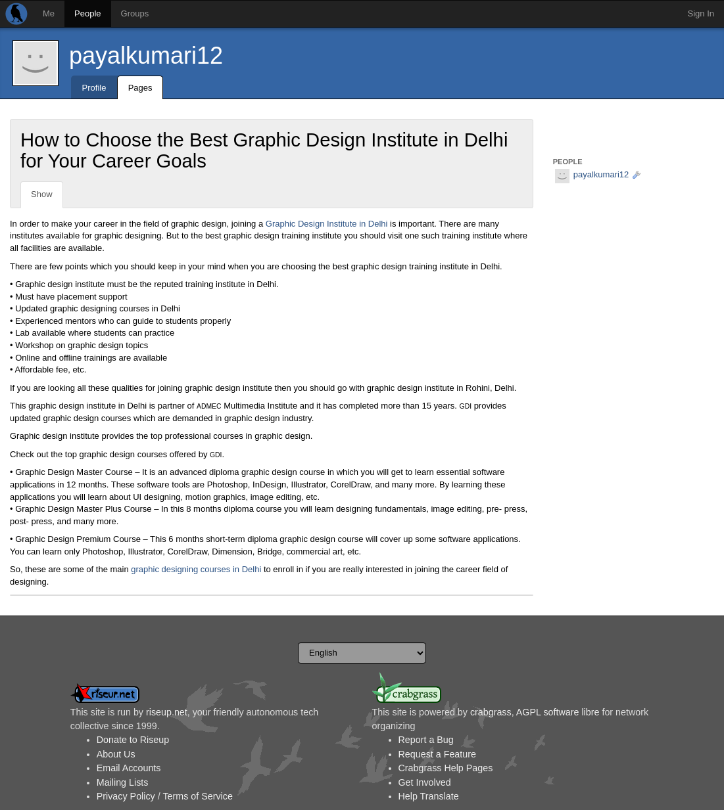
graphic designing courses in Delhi (196, 569)
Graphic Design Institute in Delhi (327, 224)
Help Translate (428, 796)
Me (49, 13)
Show (42, 194)
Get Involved (424, 782)
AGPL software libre (558, 712)
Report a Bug (426, 739)
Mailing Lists (123, 782)
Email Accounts (129, 768)
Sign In (701, 13)
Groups (135, 13)
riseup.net (166, 712)
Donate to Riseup (133, 739)
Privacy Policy (126, 796)
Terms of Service (197, 796)
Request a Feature (437, 754)
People (87, 13)
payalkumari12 (146, 55)
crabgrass (491, 712)
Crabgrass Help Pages (445, 768)
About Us (116, 754)
